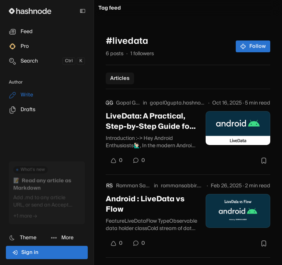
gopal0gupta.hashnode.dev (177, 103)
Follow (253, 46)
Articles (120, 78)
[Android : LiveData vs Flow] (238, 211)
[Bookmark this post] (263, 160)
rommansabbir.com (182, 186)
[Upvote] (116, 160)
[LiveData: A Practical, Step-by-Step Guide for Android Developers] (238, 128)
